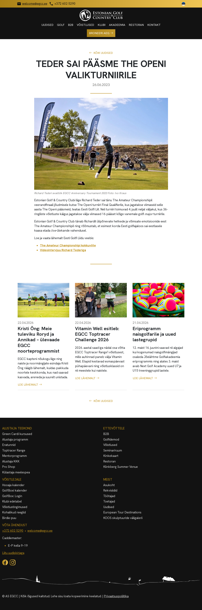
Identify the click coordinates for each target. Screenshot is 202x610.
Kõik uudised (101, 53)
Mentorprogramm (14, 456)
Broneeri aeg (101, 33)
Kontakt (154, 25)
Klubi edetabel (12, 501)
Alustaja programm (15, 439)
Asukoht (109, 485)
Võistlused (85, 25)
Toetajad (109, 501)
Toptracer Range (13, 450)
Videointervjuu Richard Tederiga (63, 250)
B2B (70, 25)
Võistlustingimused (14, 507)
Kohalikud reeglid (14, 512)
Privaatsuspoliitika (116, 596)
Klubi (101, 25)
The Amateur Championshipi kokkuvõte (68, 245)
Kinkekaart (110, 456)
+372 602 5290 (12, 531)
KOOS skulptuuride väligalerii (122, 518)
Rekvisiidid (110, 490)
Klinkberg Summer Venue (120, 467)
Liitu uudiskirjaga (13, 553)
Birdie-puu (9, 518)
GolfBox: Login (12, 496)
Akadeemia (117, 25)
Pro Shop (8, 467)
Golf (60, 25)
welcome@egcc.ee (40, 531)
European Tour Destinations (122, 512)
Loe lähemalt (30, 385)
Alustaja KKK (10, 461)
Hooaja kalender (13, 485)
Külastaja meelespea (16, 472)
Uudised (47, 25)
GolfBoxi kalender (14, 490)
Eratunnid (8, 445)
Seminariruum (112, 450)
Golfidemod (111, 439)
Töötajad (109, 496)
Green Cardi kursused (17, 434)
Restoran (136, 25)
